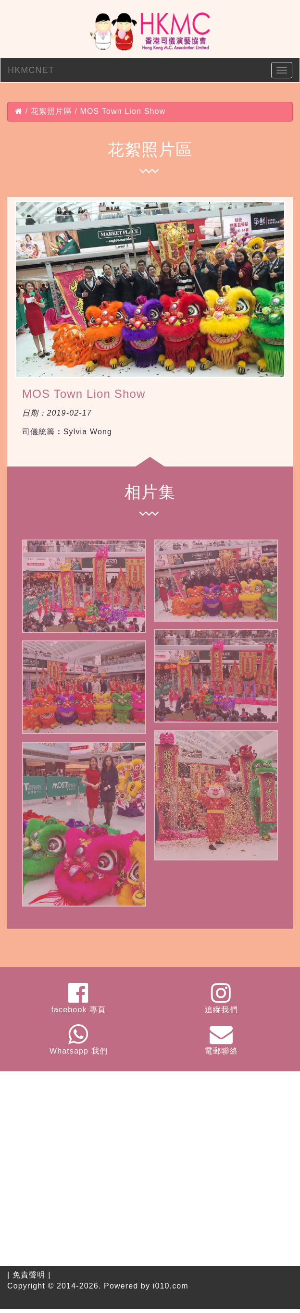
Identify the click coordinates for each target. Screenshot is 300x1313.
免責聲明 (29, 1275)
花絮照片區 (51, 111)
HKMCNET (31, 70)
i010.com (170, 1286)
